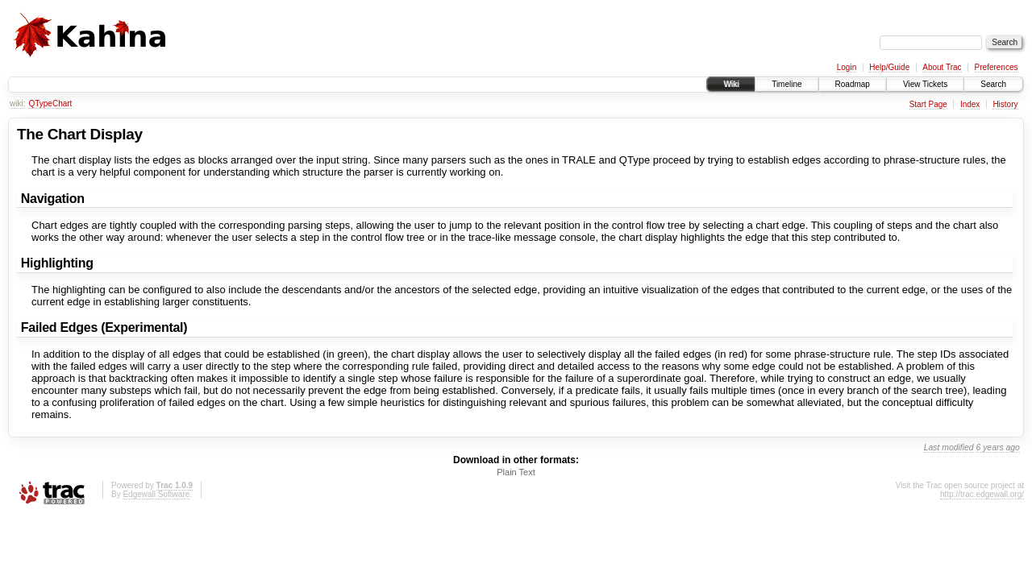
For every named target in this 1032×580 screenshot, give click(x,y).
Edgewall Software (156, 494)
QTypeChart (50, 103)
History (1004, 104)
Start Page (928, 104)
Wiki (731, 84)
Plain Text (516, 472)
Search (993, 84)
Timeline (786, 84)
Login (846, 67)
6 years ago (998, 447)
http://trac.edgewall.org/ (982, 494)
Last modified (949, 447)
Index (970, 104)
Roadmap (852, 84)
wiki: (17, 103)
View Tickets (925, 84)
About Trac (941, 67)
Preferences (996, 67)
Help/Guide (889, 67)
